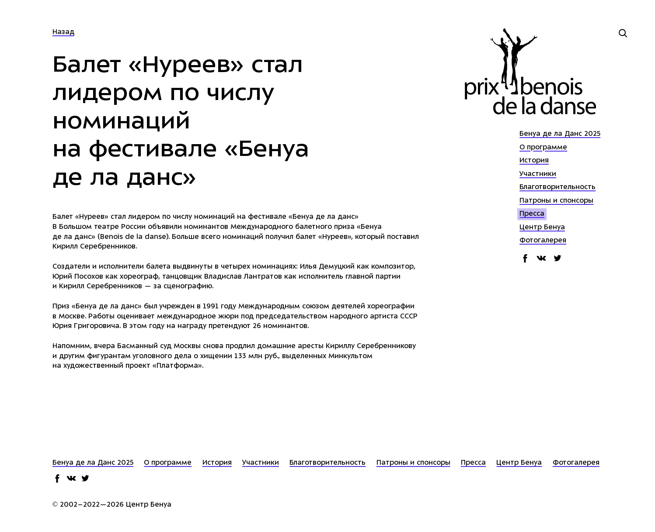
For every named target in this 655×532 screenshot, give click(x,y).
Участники (537, 174)
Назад (63, 32)
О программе (543, 148)
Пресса (531, 214)
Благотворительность (557, 187)
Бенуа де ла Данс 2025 (559, 134)
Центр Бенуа (542, 227)
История (534, 161)
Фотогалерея (542, 241)
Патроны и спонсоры (556, 201)
